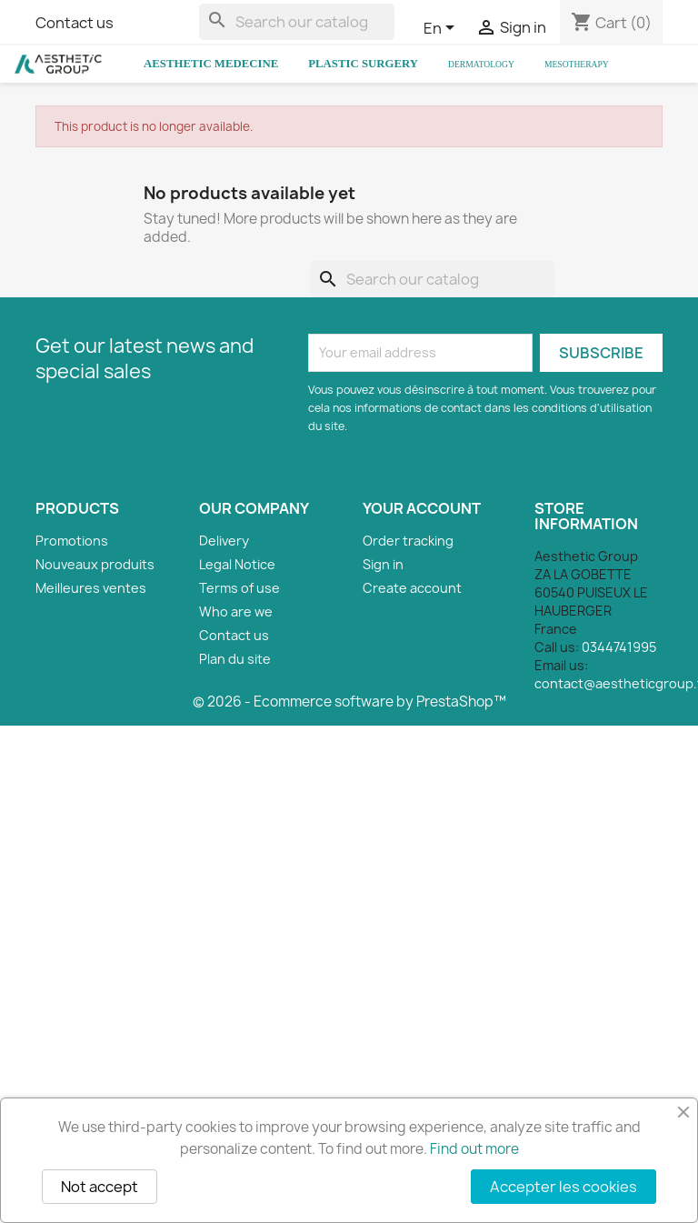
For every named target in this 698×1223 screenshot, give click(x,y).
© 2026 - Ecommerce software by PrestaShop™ (349, 701)
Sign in (383, 564)
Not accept (99, 1187)
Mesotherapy (576, 64)
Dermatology (481, 64)
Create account (412, 587)
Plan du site (235, 658)
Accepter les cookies (563, 1187)
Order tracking (408, 540)
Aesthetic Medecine (211, 63)
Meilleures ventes (90, 587)
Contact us (74, 23)
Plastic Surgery (363, 63)
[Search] (296, 22)
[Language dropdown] (442, 29)
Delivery (224, 540)
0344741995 (619, 647)
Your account (422, 508)
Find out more (474, 1148)
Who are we (236, 611)
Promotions (71, 540)
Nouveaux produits (95, 564)
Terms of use (239, 587)
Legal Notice (237, 564)
